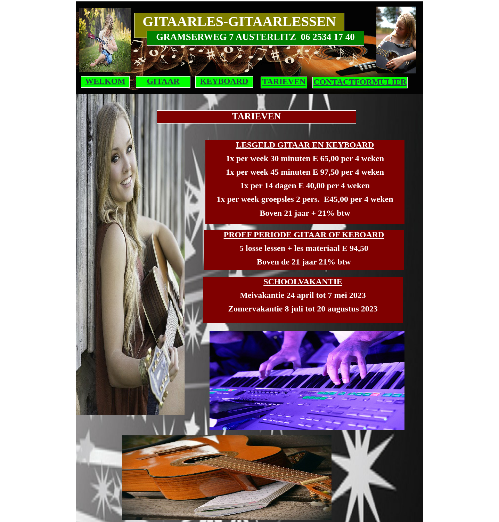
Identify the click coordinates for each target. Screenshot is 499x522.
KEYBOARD (224, 81)
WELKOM (105, 81)
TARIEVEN (284, 81)
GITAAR (163, 81)
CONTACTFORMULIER (360, 81)
